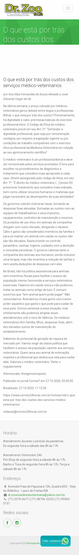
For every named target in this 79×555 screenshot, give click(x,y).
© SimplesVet (33, 543)
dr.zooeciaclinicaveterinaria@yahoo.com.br (36, 495)
